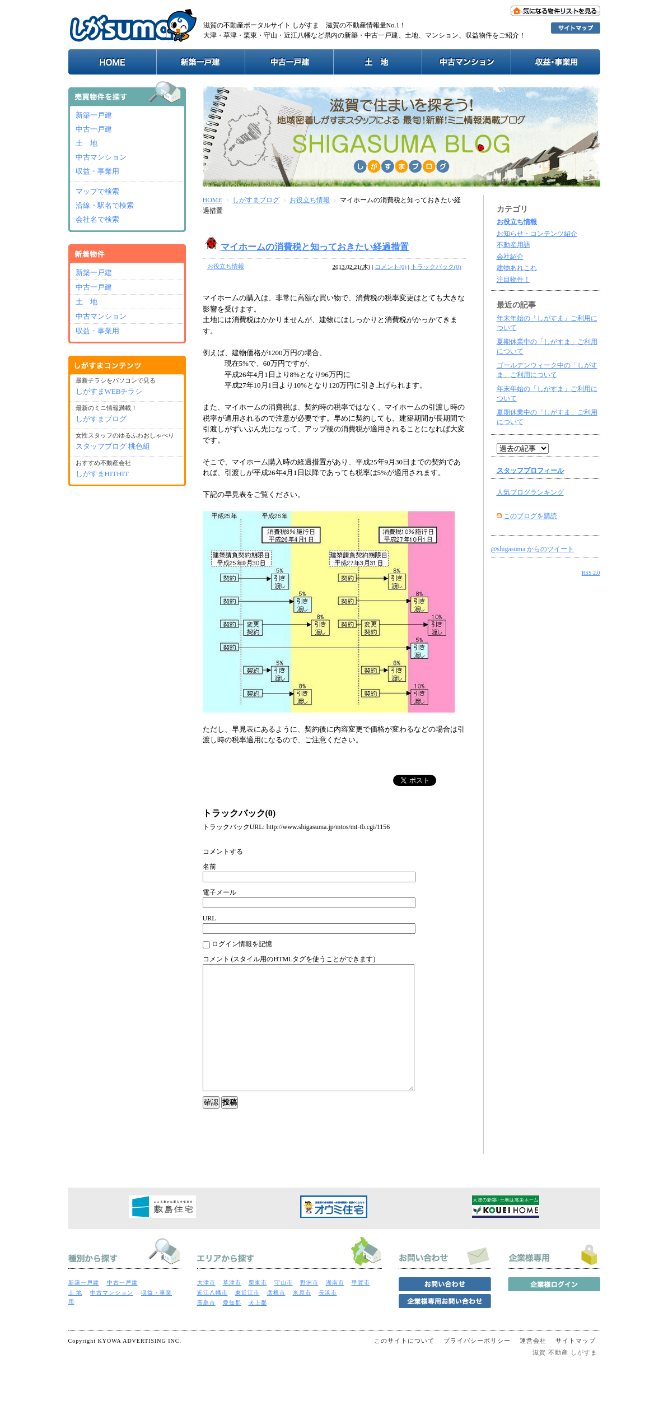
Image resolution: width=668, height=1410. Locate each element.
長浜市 (328, 1318)
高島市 (206, 1328)
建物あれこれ (517, 268)
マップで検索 (97, 191)
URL (209, 918)
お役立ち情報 (309, 200)
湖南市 (335, 1308)
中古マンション (101, 157)
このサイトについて (404, 1365)
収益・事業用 (97, 171)
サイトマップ (575, 1365)
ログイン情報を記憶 (237, 944)
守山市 (283, 1308)
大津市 (206, 1308)
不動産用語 (513, 245)
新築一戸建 (94, 115)
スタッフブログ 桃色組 (113, 446)
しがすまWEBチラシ (109, 391)
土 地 (86, 143)
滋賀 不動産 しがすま (564, 1377)
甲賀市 (361, 1308)
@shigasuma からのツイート (532, 549)
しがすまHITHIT (102, 473)
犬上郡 (258, 1328)
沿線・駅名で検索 (105, 205)
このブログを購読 (530, 516)
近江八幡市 (212, 1318)
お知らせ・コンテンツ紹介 (537, 234)
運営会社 (533, 1365)
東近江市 (247, 1318)
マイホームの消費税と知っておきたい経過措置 (315, 247)
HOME (212, 200)
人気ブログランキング (530, 492)
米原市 (302, 1318)
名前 (209, 867)
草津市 (232, 1308)
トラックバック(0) (436, 266)
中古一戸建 (94, 129)
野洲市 (309, 1308)
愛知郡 (232, 1328)
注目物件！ (513, 279)
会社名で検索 (97, 219)
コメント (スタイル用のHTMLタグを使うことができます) (289, 959)
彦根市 (276, 1318)
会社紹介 (510, 256)
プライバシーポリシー (477, 1365)
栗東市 (258, 1308)
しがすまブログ (255, 200)
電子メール (219, 892)
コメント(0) (391, 266)
